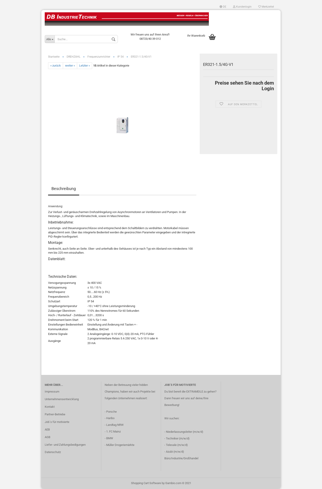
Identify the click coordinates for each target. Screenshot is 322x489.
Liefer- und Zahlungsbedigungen (65, 444)
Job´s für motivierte (57, 422)
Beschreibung (63, 188)
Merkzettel (266, 6)
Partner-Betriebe (55, 414)
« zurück (55, 65)
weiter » (70, 65)
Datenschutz (53, 452)
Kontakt (50, 406)
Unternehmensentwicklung (62, 399)
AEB (47, 429)
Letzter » (84, 65)
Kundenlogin (242, 6)
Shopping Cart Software (146, 483)
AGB (47, 437)
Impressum (52, 391)
